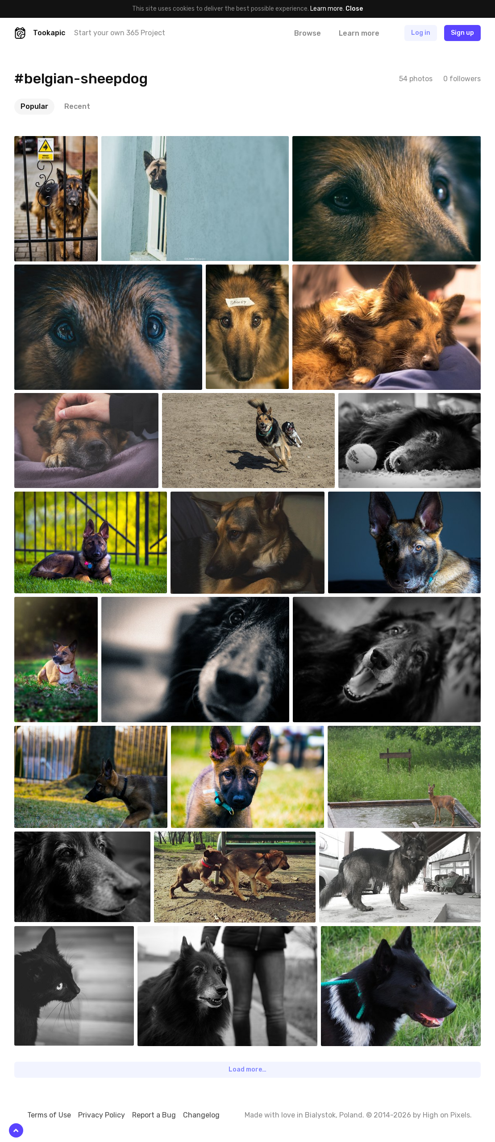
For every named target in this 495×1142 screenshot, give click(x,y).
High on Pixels (446, 1115)
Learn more (326, 8)
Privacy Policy (101, 1115)
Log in (420, 33)
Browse (307, 33)
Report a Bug (154, 1115)
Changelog (201, 1115)
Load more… (247, 1069)
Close (354, 8)
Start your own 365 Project (119, 33)
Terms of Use (49, 1115)
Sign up (462, 33)
